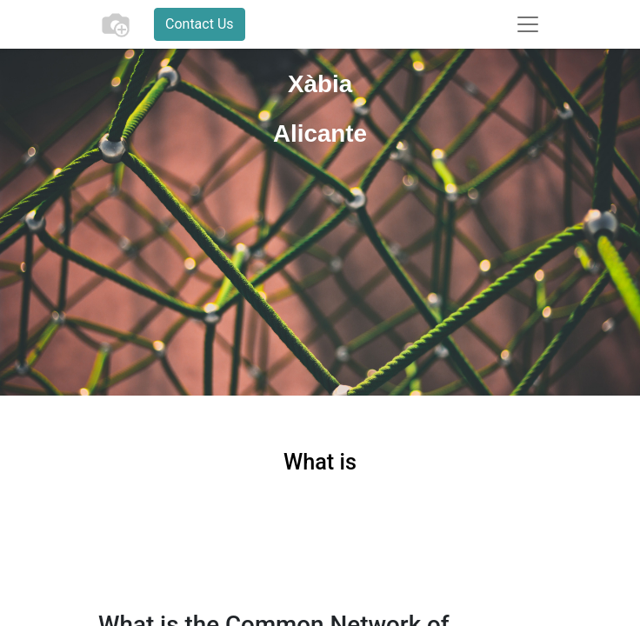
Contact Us (199, 24)
